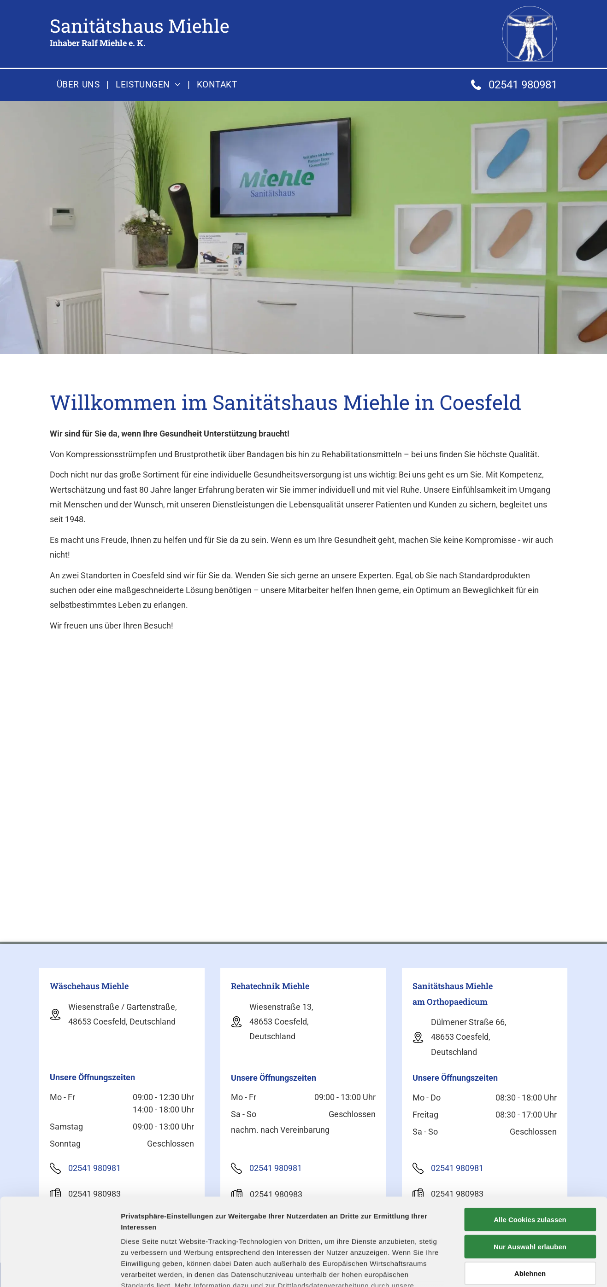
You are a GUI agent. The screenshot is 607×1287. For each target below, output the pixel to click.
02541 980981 (523, 84)
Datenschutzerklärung (397, 1222)
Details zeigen (490, 1269)
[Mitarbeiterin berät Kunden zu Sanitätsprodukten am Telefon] (136, 775)
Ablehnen (530, 1199)
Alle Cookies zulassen (530, 1145)
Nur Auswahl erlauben (530, 1172)
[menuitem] (79, 85)
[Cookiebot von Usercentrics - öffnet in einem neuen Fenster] (59, 1269)
